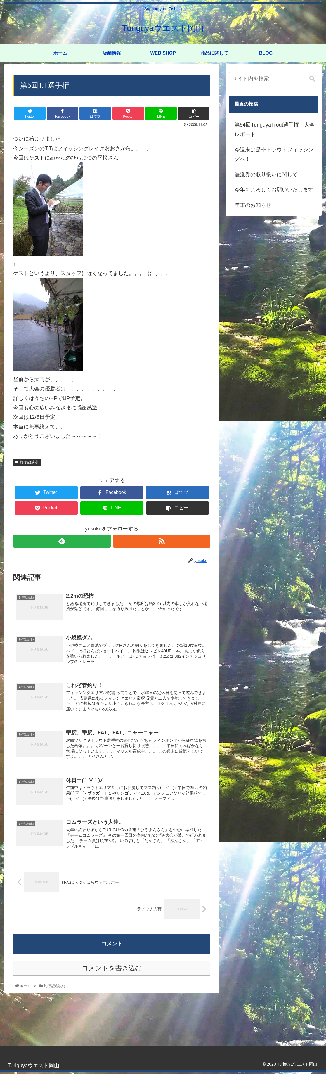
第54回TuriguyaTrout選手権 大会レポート (275, 129)
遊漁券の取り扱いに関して (266, 174)
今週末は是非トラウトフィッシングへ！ (274, 154)
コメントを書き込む (112, 969)
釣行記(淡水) (27, 462)
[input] (273, 78)
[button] (312, 78)
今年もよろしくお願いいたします (274, 190)
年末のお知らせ (253, 205)
